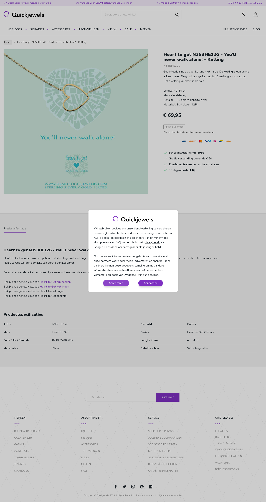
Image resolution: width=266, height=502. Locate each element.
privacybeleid (152, 242)
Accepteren (116, 283)
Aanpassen (151, 283)
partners (99, 266)
